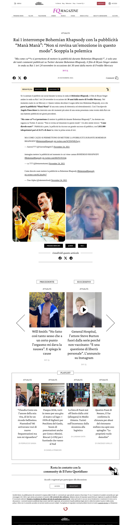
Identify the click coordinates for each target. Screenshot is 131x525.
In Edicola (58, 3)
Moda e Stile (84, 16)
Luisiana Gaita (79, 430)
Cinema (53, 16)
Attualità (65, 33)
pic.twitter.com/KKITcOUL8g (54, 154)
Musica (63, 16)
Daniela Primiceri (54, 444)
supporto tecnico (103, 497)
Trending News (18, 16)
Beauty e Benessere (100, 16)
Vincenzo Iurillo (104, 437)
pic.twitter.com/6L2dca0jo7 (36, 169)
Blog (63, 3)
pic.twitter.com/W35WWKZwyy (67, 139)
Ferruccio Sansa (28, 437)
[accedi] (113, 3)
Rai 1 (82, 240)
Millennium (68, 3)
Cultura (115, 16)
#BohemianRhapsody (44, 139)
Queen (70, 240)
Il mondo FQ (81, 3)
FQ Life (31, 16)
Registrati (74, 480)
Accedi (57, 480)
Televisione (42, 16)
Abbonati (101, 3)
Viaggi (73, 16)
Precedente (47, 275)
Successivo (84, 275)
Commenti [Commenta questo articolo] (112, 77)
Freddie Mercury (53, 240)
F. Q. (66, 71)
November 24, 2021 (62, 145)
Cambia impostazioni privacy (58, 519)
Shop (74, 3)
